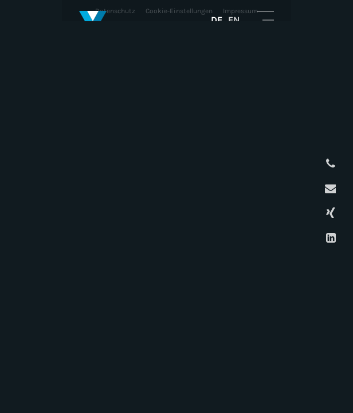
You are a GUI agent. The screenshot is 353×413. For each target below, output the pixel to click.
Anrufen (329, 163)
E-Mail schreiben (329, 188)
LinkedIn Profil (329, 237)
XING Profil (329, 213)
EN (234, 19)
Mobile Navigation (265, 19)
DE (216, 19)
